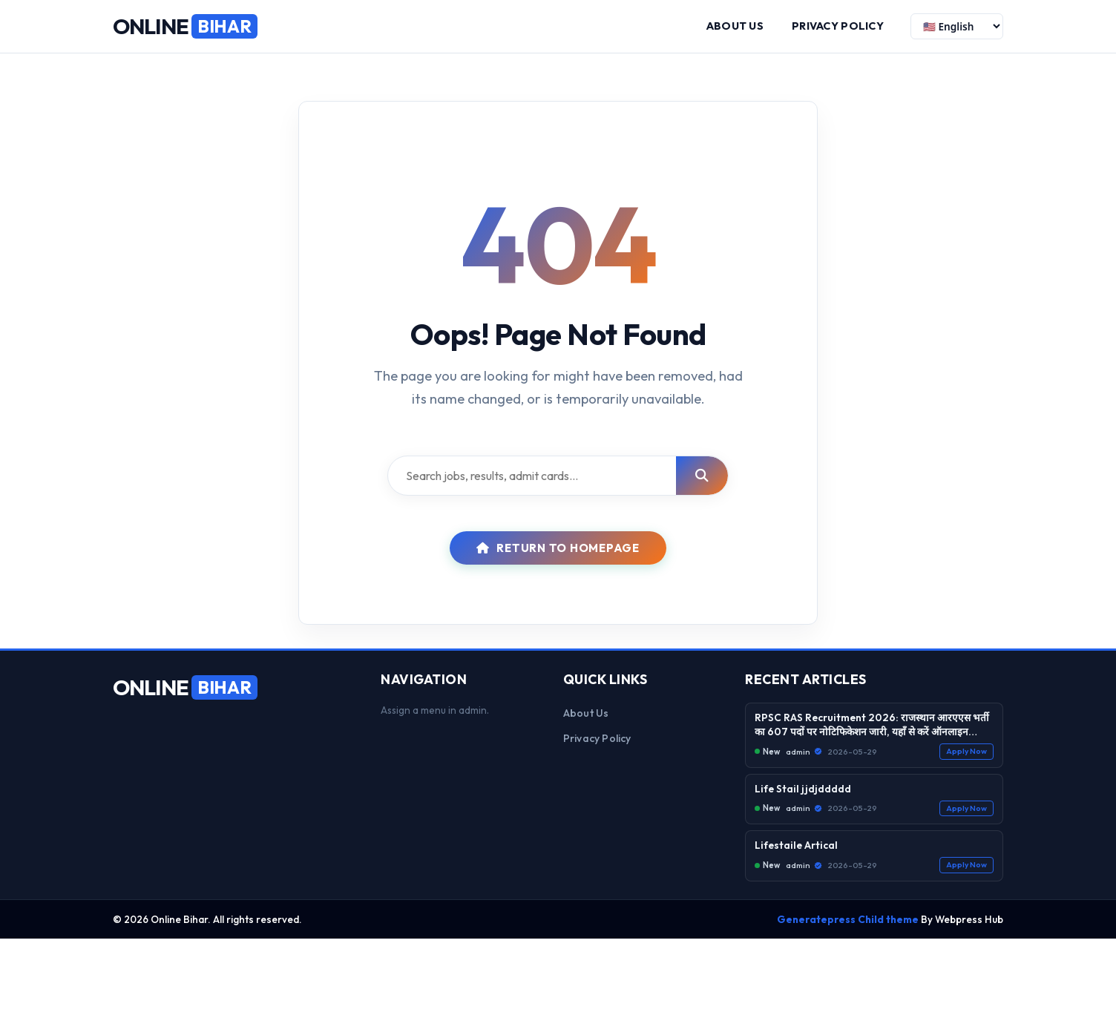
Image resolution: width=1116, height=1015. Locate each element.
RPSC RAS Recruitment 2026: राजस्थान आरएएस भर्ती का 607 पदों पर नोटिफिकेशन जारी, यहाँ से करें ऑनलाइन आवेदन (872, 725)
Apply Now (966, 751)
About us (735, 26)
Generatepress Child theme (848, 919)
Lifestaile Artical (796, 846)
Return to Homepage (558, 548)
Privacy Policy (838, 26)
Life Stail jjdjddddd (803, 788)
